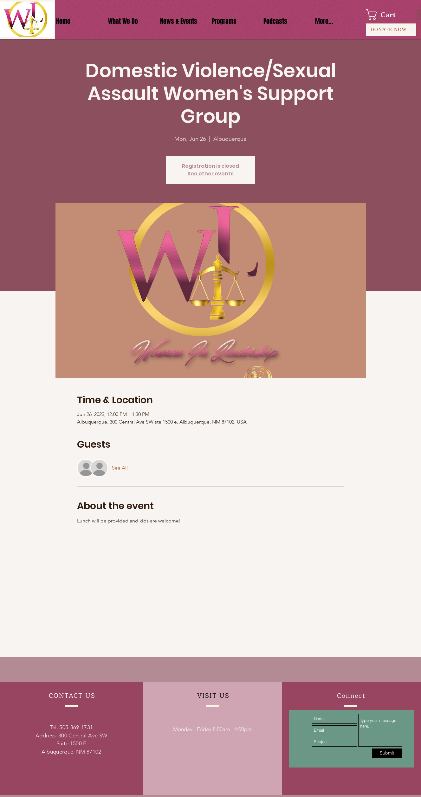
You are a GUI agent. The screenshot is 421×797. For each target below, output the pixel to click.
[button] (386, 14)
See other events (210, 173)
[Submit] (387, 753)
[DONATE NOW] (391, 29)
